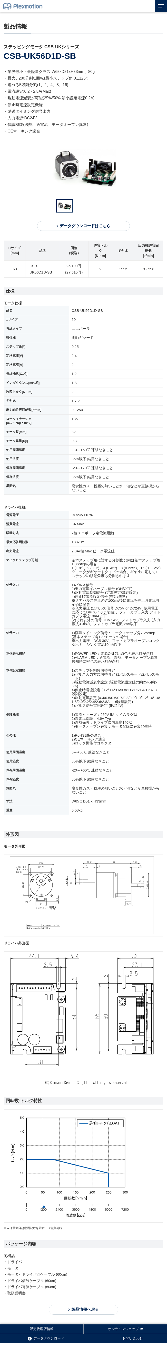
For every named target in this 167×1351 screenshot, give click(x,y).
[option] (87, 168)
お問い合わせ (132, 1338)
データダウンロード (48, 1338)
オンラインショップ (123, 1329)
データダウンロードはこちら (85, 226)
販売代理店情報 (42, 1329)
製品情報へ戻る (85, 1309)
